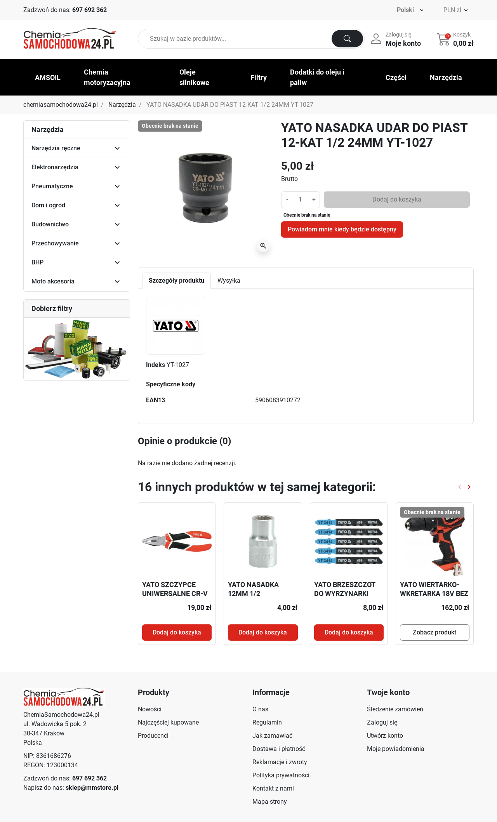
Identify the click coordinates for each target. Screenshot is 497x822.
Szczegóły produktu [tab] (176, 280)
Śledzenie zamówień (395, 709)
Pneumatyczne (52, 186)
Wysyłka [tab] (228, 280)
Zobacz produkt (434, 632)
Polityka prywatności (280, 775)
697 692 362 (89, 10)
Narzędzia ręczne (55, 148)
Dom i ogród (48, 205)
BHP (37, 262)
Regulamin (267, 722)
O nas (260, 709)
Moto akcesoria (53, 281)
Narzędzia (122, 104)
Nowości (150, 709)
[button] (456, 39)
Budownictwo (50, 224)
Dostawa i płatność (278, 748)
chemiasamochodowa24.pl (60, 104)
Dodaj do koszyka (396, 199)
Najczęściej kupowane (168, 722)
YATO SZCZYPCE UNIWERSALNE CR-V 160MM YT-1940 (175, 593)
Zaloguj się (382, 722)
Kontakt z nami (273, 788)
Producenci (153, 735)
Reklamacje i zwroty (279, 762)
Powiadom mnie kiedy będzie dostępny (342, 229)
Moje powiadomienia (395, 748)
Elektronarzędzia (54, 167)
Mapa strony (269, 801)
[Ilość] (300, 199)
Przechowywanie (55, 243)
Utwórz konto (385, 735)
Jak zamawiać (272, 735)
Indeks (155, 364)
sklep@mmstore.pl (92, 787)
